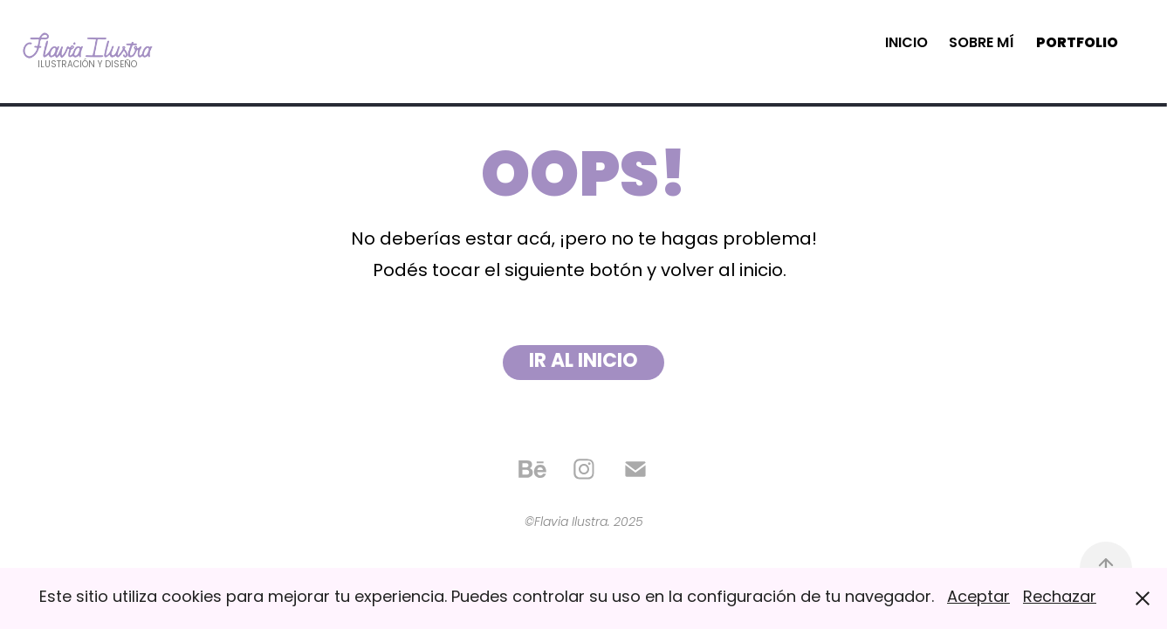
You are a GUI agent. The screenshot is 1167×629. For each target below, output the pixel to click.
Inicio (906, 43)
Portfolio (1077, 43)
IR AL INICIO (583, 362)
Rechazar (1059, 598)
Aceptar (978, 598)
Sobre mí (981, 43)
